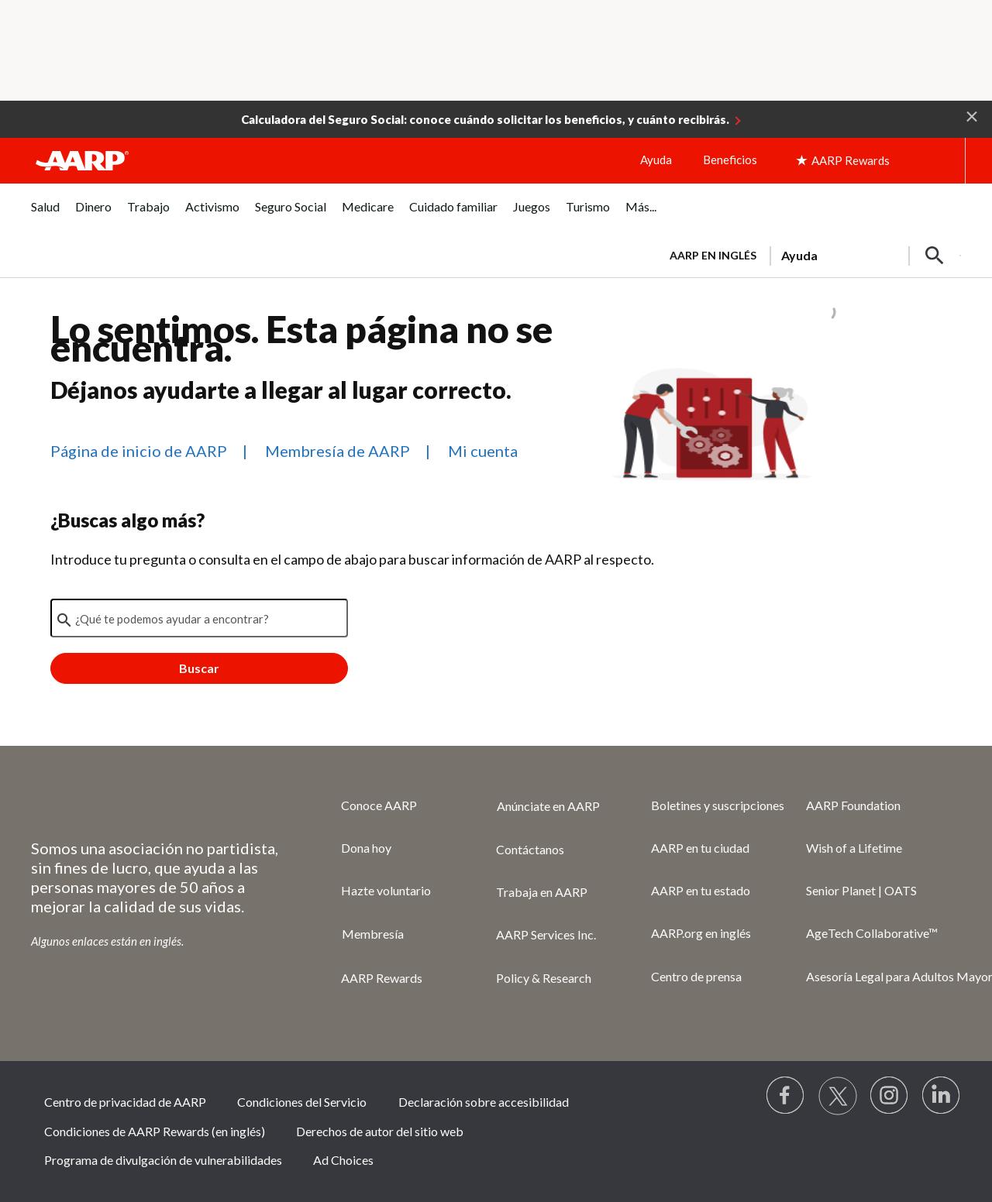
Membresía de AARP (337, 450)
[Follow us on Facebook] (785, 1096)
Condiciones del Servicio (302, 1101)
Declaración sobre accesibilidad (483, 1101)
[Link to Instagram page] (889, 1096)
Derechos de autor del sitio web (379, 1131)
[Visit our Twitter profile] (837, 1096)
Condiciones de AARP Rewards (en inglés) (154, 1131)
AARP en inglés (713, 255)
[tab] (45, 215)
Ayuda (656, 160)
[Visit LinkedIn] (941, 1096)
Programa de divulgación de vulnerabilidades (163, 1159)
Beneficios (730, 160)
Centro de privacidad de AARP (125, 1101)
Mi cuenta (483, 450)
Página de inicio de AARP (138, 450)
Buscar (199, 668)
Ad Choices (343, 1159)
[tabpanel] (808, 254)
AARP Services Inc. (546, 934)
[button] (971, 115)
